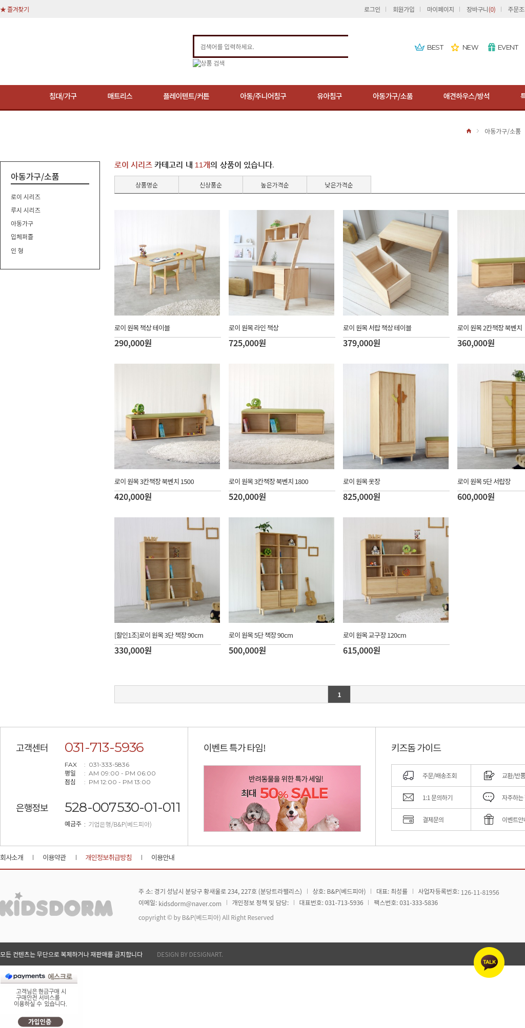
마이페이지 (440, 9)
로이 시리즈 (26, 196)
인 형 (17, 250)
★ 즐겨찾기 (14, 9)
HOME (469, 131)
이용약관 (54, 857)
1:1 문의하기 (437, 797)
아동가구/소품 (393, 96)
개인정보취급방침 (109, 857)
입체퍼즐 (22, 237)
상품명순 (146, 184)
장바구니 (481, 9)
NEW (470, 47)
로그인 (372, 9)
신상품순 (210, 184)
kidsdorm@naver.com (189, 903)
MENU (14, 98)
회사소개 (11, 857)
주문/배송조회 (439, 775)
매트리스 (119, 96)
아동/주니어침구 (263, 96)
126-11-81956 (480, 892)
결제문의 (433, 819)
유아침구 (329, 96)
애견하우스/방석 (466, 96)
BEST (435, 47)
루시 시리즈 (26, 209)
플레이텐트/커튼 (186, 96)
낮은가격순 (339, 184)
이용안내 (162, 857)
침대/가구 (62, 96)
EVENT (508, 47)
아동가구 (22, 223)
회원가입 (404, 9)
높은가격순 (274, 184)
